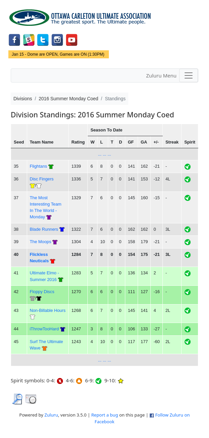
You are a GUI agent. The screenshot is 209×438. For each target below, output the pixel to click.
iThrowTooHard (44, 328)
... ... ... (104, 154)
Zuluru (51, 415)
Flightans (38, 166)
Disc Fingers (42, 178)
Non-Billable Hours (48, 310)
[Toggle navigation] (188, 75)
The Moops (40, 241)
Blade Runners (44, 229)
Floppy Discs (42, 291)
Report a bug (104, 415)
